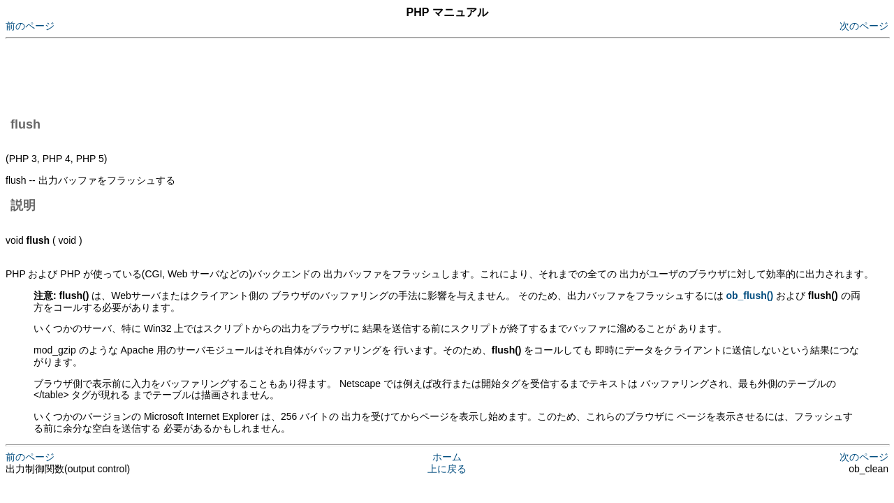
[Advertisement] (260, 75)
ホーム (447, 456)
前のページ (30, 25)
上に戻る (447, 468)
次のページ (864, 25)
